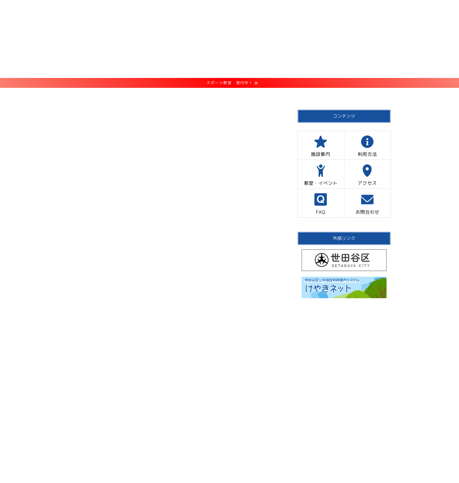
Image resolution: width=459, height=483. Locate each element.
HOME (110, 95)
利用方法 (184, 95)
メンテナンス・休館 (85, 118)
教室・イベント (229, 95)
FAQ (308, 95)
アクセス (274, 95)
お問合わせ (344, 95)
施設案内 (146, 95)
